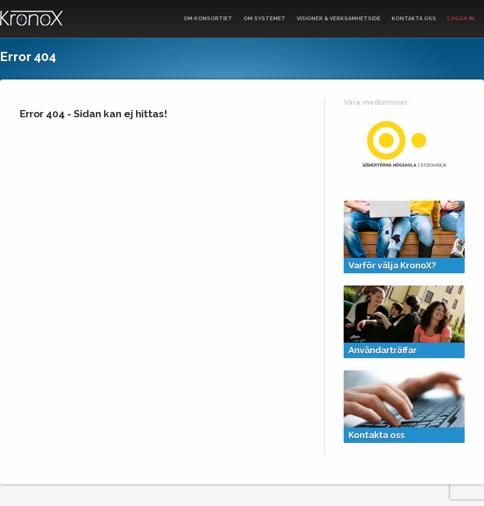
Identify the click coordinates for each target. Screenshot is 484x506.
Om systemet (264, 19)
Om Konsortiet (207, 19)
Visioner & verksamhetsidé (338, 19)
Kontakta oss (414, 19)
